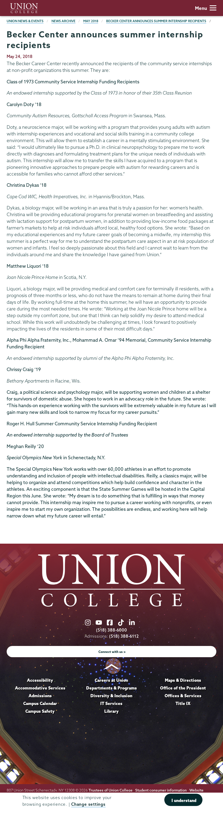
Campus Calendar (40, 703)
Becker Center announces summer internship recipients (156, 21)
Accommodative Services (40, 688)
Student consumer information (161, 790)
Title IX (183, 703)
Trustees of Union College (111, 790)
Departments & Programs (111, 688)
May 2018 (90, 21)
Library (111, 711)
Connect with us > (112, 652)
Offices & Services (183, 695)
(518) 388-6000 (111, 630)
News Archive (63, 21)
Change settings (88, 804)
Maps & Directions (183, 680)
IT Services (111, 703)
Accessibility (40, 680)
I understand (184, 800)
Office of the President (183, 688)
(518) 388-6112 (124, 636)
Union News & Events (25, 21)
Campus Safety (40, 711)
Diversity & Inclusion (111, 695)
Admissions (40, 695)
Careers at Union (111, 680)
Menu (205, 8)
